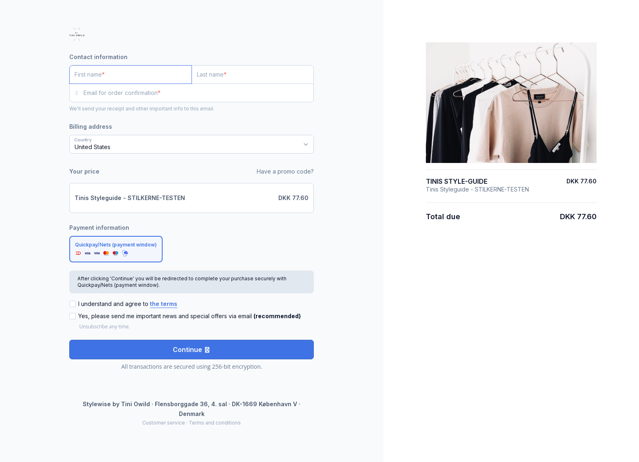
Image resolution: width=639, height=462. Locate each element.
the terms (163, 303)
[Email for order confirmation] (199, 93)
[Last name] (253, 75)
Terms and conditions (215, 423)
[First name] (131, 75)
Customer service (163, 423)
